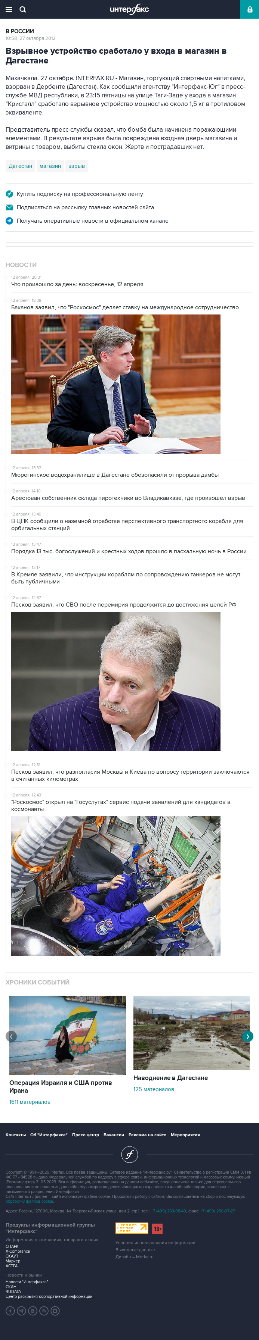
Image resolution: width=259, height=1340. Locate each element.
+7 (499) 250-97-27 (217, 1211)
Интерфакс (129, 9)
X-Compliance (18, 1251)
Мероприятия (185, 1135)
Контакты (16, 1135)
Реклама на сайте (147, 1135)
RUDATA (13, 1291)
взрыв (76, 166)
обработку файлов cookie (29, 1201)
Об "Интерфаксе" (49, 1135)
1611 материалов (29, 1102)
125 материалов (153, 1089)
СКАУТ (12, 1256)
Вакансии (114, 1135)
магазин (50, 166)
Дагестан (20, 166)
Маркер (13, 1261)
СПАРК (12, 1246)
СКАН (11, 1286)
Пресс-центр (85, 1135)
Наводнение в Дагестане (170, 1078)
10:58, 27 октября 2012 (31, 38)
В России (20, 31)
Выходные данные (135, 1250)
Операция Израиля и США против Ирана (60, 1087)
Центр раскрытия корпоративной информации (49, 1296)
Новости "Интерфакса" (27, 1282)
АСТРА (12, 1266)
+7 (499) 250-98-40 (168, 1211)
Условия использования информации (155, 1243)
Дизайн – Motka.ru (134, 1257)
